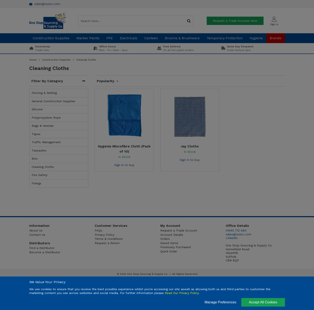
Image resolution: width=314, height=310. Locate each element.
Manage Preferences (220, 302)
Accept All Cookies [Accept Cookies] (263, 302)
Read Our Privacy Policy (182, 293)
